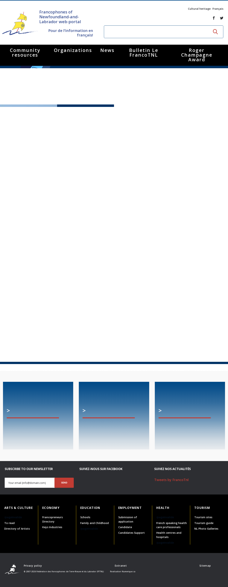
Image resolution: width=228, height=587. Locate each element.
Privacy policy (33, 565)
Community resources (25, 52)
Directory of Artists (17, 528)
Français (217, 8)
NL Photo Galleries (206, 528)
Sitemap (205, 565)
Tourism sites (203, 517)
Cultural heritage (199, 8)
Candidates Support (131, 532)
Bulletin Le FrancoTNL (143, 52)
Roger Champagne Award (196, 55)
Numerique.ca (128, 571)
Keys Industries (52, 527)
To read (9, 523)
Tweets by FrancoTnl (171, 479)
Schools (85, 517)
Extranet (121, 565)
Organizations (73, 50)
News (107, 50)
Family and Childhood (94, 523)
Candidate (125, 527)
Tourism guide (203, 523)
